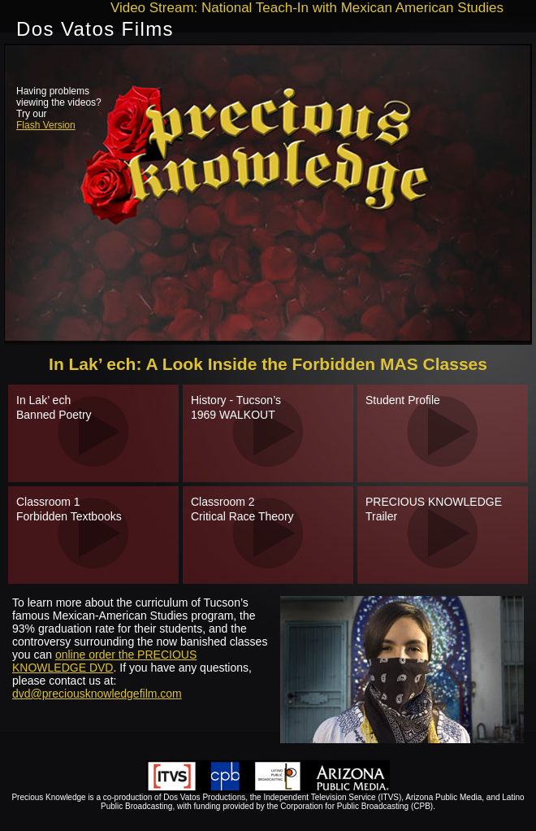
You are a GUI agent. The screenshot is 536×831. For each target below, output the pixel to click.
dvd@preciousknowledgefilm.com (97, 693)
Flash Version (46, 125)
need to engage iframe (268, 194)
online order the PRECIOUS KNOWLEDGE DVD (104, 661)
